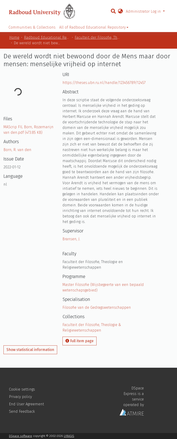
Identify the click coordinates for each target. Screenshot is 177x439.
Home (14, 37)
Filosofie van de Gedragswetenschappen (96, 307)
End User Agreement (26, 404)
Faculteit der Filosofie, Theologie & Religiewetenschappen (98, 37)
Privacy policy (20, 397)
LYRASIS (69, 436)
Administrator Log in (144, 11)
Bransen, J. (71, 239)
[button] (120, 11)
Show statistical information (30, 349)
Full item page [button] (79, 341)
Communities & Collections (32, 27)
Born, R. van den (17, 150)
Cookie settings (22, 389)
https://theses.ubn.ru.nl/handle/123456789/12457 (104, 82)
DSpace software (20, 436)
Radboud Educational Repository (47, 37)
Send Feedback (22, 411)
